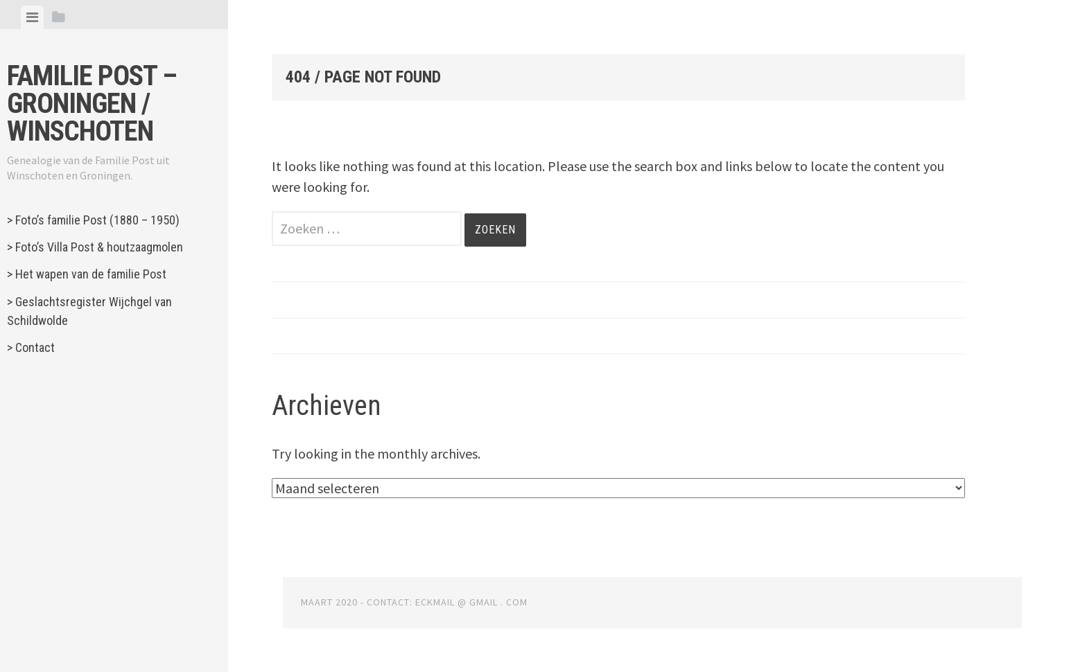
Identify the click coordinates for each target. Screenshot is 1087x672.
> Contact (31, 347)
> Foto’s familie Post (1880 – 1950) (93, 220)
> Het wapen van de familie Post (86, 274)
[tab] (32, 17)
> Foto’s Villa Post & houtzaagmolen (95, 247)
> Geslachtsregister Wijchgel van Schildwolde (89, 311)
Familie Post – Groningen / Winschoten (92, 104)
